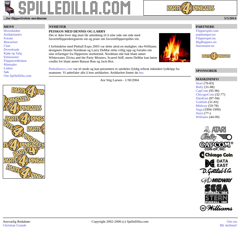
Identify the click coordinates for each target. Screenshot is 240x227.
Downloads (11, 49)
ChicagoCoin (205, 94)
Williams (202, 117)
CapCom (202, 90)
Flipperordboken (15, 60)
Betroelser (11, 42)
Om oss (232, 221)
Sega (199, 109)
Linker (8, 68)
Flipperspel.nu (206, 38)
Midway (202, 105)
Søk (6, 72)
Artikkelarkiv (12, 34)
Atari (199, 83)
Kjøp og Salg (13, 53)
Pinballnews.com (60, 69)
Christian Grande (14, 225)
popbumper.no (206, 34)
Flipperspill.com (207, 30)
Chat (7, 45)
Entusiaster (11, 57)
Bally (199, 87)
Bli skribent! (228, 225)
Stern (199, 113)
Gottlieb (201, 102)
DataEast (202, 98)
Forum (8, 38)
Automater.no (205, 45)
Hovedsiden (12, 30)
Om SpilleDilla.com (18, 75)
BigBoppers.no (206, 42)
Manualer (10, 64)
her (141, 72)
